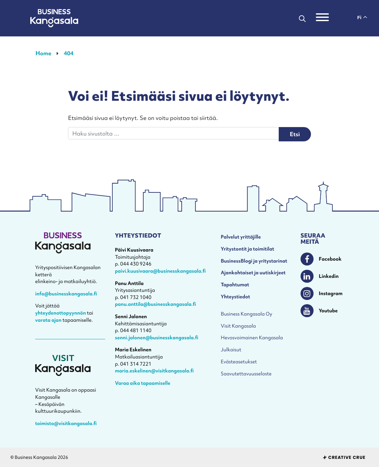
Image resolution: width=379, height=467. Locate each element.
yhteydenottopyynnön (60, 312)
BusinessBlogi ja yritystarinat (254, 260)
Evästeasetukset (239, 361)
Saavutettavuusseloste (246, 373)
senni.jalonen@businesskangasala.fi (156, 337)
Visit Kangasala (238, 325)
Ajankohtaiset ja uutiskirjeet (253, 272)
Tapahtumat (235, 284)
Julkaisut (231, 349)
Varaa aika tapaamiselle (142, 383)
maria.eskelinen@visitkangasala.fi (154, 370)
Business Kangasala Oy (246, 313)
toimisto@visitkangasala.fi (66, 423)
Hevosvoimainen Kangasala (252, 337)
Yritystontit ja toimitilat (247, 248)
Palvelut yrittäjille (241, 236)
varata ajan (48, 320)
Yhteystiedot (235, 296)
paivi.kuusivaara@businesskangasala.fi (160, 270)
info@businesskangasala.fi (66, 293)
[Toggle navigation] (322, 18)
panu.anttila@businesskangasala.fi (155, 304)
